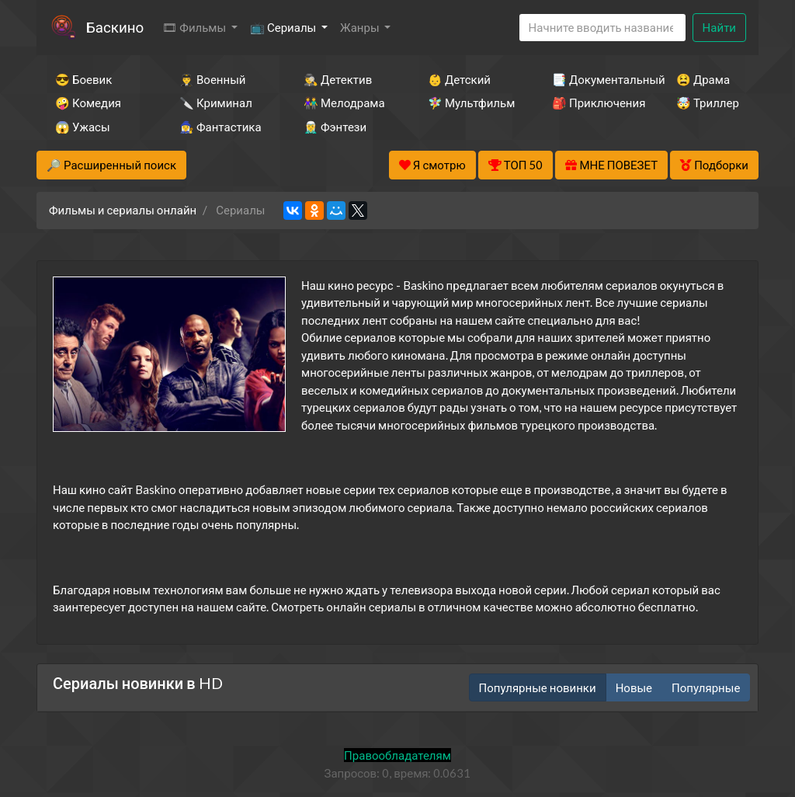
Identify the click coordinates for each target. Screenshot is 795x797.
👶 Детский (459, 79)
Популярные (706, 687)
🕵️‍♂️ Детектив (338, 79)
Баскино (115, 27)
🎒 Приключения (593, 103)
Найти (719, 27)
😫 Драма (703, 79)
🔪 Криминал (215, 103)
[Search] (602, 27)
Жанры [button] (361, 27)
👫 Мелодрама (344, 103)
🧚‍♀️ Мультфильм (469, 103)
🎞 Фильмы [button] (195, 27)
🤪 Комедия (88, 103)
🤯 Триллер (707, 103)
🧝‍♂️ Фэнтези (335, 127)
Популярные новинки (537, 687)
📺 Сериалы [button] (284, 27)
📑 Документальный (593, 79)
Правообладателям (397, 755)
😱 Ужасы (82, 127)
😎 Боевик (83, 79)
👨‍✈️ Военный (212, 79)
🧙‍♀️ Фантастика (220, 127)
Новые (634, 687)
